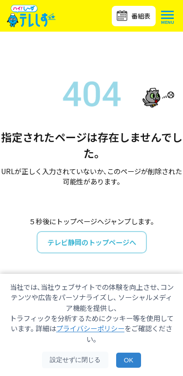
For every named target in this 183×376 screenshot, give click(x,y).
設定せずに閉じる (75, 359)
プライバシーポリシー (90, 328)
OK (128, 360)
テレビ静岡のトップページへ (91, 242)
